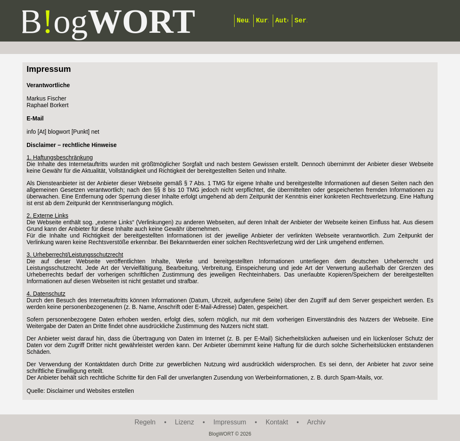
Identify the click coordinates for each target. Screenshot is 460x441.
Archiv (316, 422)
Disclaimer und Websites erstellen (90, 390)
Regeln (145, 422)
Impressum (229, 422)
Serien (300, 20)
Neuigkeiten (243, 20)
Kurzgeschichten (262, 20)
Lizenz (184, 422)
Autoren (281, 20)
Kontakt (277, 422)
